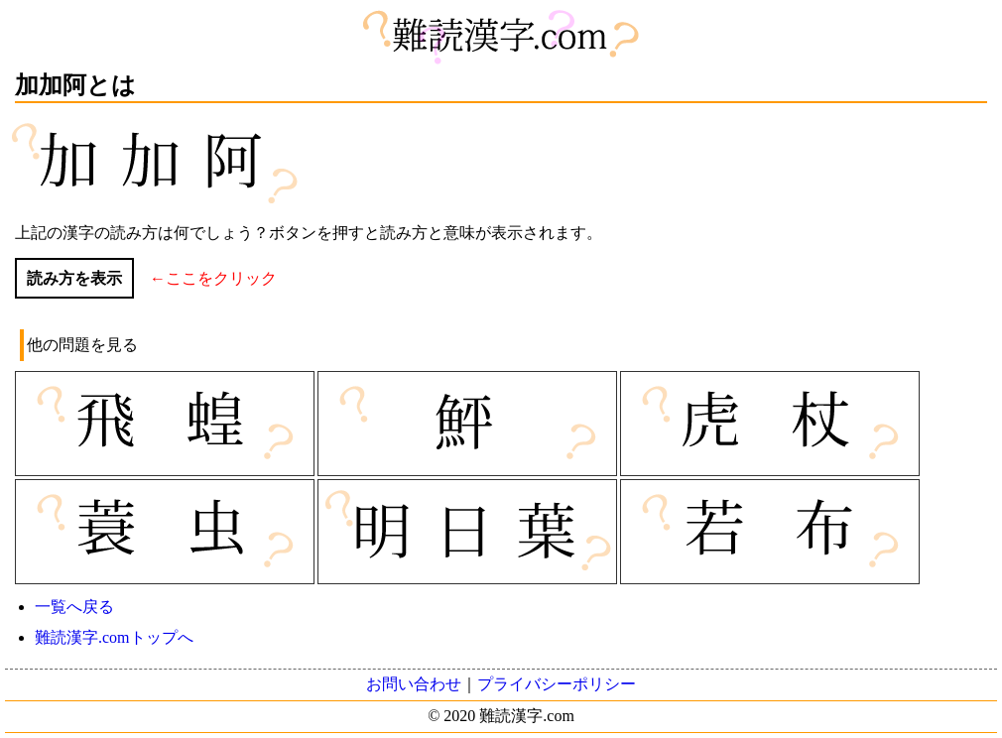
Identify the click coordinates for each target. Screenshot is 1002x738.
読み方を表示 (74, 278)
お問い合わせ (413, 684)
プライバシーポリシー (556, 684)
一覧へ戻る (74, 606)
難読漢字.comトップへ (114, 637)
